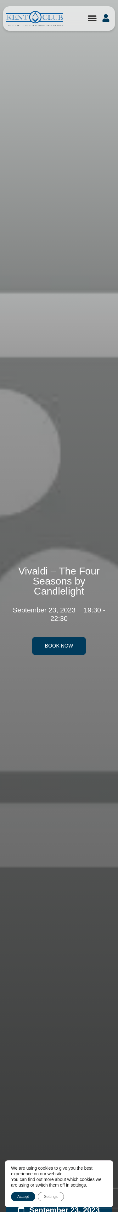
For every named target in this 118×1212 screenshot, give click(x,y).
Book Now (59, 645)
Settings (51, 1196)
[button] (92, 18)
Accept (23, 1196)
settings (78, 1185)
